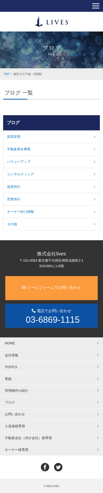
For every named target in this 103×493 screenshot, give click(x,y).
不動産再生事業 (18, 149)
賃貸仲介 (13, 187)
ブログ (13, 122)
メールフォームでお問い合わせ (51, 287)
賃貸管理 (13, 137)
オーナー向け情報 (20, 212)
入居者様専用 (15, 426)
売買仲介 (13, 199)
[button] (95, 5)
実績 (8, 379)
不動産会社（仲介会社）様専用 (28, 438)
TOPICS (11, 367)
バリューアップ (18, 162)
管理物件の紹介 (16, 390)
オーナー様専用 (16, 450)
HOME (10, 343)
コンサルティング (20, 174)
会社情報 (11, 355)
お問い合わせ (15, 414)
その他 (12, 224)
